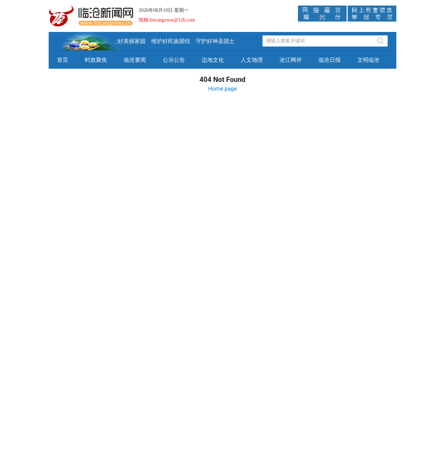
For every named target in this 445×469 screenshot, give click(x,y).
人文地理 (252, 60)
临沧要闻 (135, 60)
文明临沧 (368, 60)
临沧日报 (329, 60)
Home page (222, 88)
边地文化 (213, 60)
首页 (62, 60)
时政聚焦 (96, 60)
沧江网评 (291, 60)
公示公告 (174, 60)
